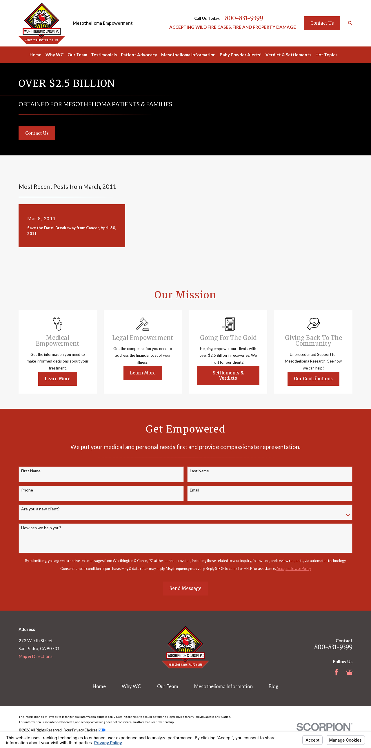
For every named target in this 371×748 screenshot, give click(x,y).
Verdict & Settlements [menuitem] (288, 54)
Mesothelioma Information (223, 686)
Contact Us (322, 23)
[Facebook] (336, 672)
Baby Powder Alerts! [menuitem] (241, 54)
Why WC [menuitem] (54, 54)
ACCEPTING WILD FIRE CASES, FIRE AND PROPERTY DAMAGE (232, 27)
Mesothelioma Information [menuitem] (188, 54)
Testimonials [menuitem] (104, 54)
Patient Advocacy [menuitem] (139, 54)
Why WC (131, 686)
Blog (273, 686)
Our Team (167, 686)
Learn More (64, 378)
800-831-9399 (244, 18)
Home (99, 686)
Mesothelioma (87, 23)
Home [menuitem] (35, 54)
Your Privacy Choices (85, 730)
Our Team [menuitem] (77, 54)
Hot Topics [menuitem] (326, 54)
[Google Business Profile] (349, 672)
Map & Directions (35, 656)
